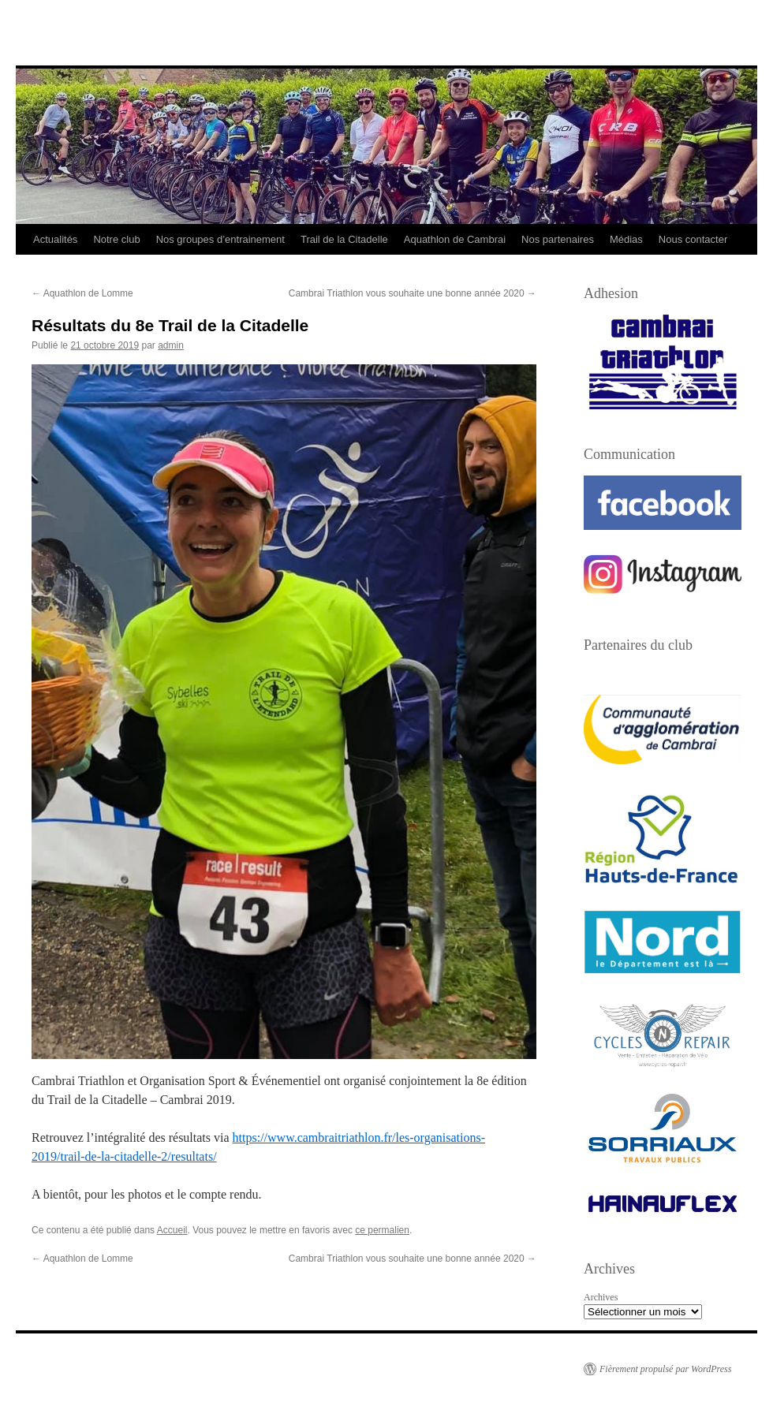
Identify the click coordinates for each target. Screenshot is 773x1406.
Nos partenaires (557, 239)
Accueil (172, 1230)
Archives (601, 1297)
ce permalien (382, 1230)
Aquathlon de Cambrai (455, 239)
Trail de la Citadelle (344, 239)
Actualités (55, 239)
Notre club (116, 239)
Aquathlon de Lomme (82, 293)
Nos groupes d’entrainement (220, 239)
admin (171, 345)
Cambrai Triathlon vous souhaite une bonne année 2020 (412, 293)
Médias (626, 239)
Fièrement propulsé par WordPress (665, 1368)
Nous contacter (693, 239)
